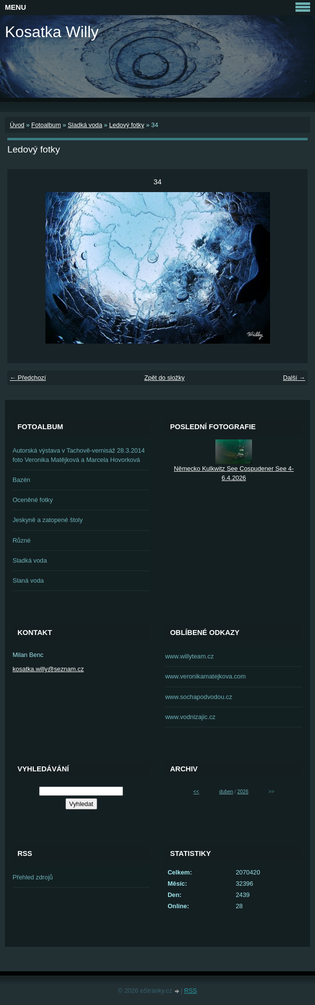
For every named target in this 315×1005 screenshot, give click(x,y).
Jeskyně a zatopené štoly (48, 520)
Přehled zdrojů (33, 877)
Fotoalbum (46, 125)
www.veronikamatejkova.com (205, 676)
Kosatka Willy (52, 32)
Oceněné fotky (33, 499)
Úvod (17, 125)
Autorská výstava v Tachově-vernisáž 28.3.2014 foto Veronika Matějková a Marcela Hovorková (79, 455)
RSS (190, 990)
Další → (294, 377)
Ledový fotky (126, 125)
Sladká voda (85, 125)
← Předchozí (28, 377)
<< (196, 791)
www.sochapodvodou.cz (198, 696)
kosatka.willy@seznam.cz (48, 669)
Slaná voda (28, 580)
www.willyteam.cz (189, 656)
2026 (243, 791)
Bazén (21, 479)
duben (226, 791)
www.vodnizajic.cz (190, 717)
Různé (22, 540)
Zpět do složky (164, 377)
